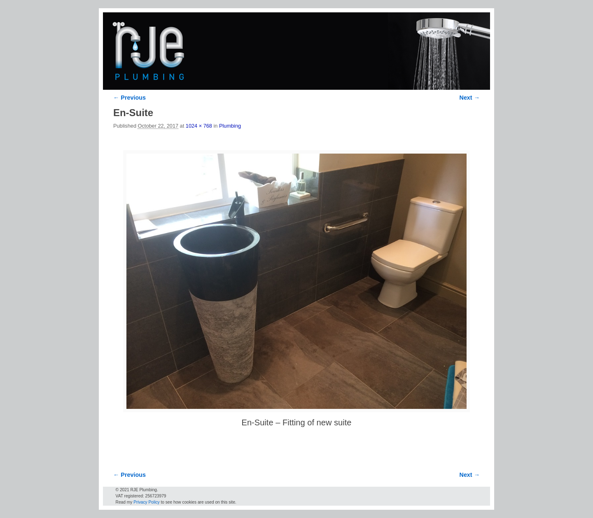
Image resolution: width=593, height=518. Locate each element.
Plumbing (230, 126)
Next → (470, 97)
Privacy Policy (146, 502)
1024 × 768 (199, 126)
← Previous (129, 97)
